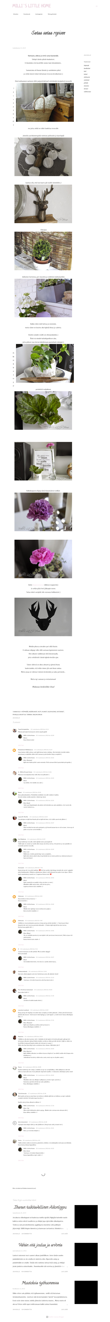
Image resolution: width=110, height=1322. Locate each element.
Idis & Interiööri (23, 1122)
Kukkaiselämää (22, 971)
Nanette (20, 1036)
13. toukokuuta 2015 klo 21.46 (42, 772)
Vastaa (21, 745)
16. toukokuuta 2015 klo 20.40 (45, 1048)
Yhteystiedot (51, 14)
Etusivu (14, 14)
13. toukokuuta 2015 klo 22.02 (32, 792)
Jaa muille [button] (87, 55)
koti (85, 71)
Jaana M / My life (23, 817)
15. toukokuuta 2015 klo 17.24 (45, 996)
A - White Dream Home (25, 772)
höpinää (86, 65)
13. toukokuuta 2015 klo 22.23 (39, 817)
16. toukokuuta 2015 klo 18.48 (32, 1067)
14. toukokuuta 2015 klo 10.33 (45, 778)
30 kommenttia (27, 1309)
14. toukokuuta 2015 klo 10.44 (45, 904)
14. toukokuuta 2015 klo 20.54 (43, 989)
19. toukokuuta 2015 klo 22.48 (38, 1122)
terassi (86, 88)
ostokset (86, 80)
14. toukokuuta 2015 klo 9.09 (33, 920)
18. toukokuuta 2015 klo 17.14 (45, 1105)
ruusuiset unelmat (23, 1010)
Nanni (20, 792)
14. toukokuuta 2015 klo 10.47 (45, 957)
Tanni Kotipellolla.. (23, 729)
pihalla (86, 83)
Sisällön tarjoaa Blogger (55, 1317)
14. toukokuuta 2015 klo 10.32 (45, 757)
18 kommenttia (27, 1233)
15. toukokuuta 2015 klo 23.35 (34, 1036)
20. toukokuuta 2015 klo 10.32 (45, 1148)
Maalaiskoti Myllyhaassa (25, 749)
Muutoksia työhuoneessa (40, 1283)
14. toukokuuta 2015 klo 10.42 (45, 878)
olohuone (87, 77)
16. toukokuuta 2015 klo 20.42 (45, 1075)
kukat (85, 74)
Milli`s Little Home (31, 6)
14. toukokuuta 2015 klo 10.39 (45, 849)
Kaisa (19, 1140)
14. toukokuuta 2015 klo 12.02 (38, 971)
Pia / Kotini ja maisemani (25, 989)
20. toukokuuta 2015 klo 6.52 (31, 1140)
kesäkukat (87, 68)
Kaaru (20, 1067)
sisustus (86, 86)
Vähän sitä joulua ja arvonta (40, 1245)
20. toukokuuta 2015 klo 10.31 (45, 1128)
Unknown (21, 896)
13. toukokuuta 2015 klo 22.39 (36, 839)
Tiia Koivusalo (22, 1093)
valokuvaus (87, 91)
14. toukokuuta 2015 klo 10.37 (45, 823)
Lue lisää (64, 1233)
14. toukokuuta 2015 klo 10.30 (45, 735)
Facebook (25, 14)
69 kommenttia (27, 1271)
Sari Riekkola (22, 839)
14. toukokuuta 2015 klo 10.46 (45, 930)
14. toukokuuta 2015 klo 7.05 (34, 867)
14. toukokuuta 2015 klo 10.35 (45, 800)
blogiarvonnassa (38, 585)
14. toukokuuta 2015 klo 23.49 (39, 1010)
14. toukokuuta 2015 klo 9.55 (29, 949)
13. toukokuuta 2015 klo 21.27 (43, 749)
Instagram (37, 14)
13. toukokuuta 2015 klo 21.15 (40, 729)
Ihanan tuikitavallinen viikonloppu (40, 1208)
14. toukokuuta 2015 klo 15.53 (45, 977)
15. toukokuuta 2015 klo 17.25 (45, 1020)
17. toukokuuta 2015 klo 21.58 (37, 1093)
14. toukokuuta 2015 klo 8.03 (33, 896)
